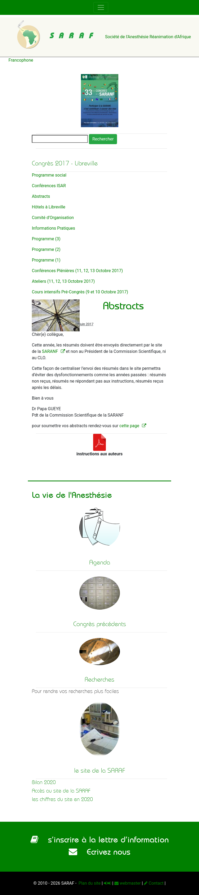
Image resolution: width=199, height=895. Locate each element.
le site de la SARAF (99, 770)
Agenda (99, 562)
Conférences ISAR (49, 185)
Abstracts (41, 196)
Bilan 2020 (44, 782)
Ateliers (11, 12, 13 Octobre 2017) (63, 281)
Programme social (49, 175)
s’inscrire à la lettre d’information (100, 839)
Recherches (99, 679)
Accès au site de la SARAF (61, 791)
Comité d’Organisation (53, 217)
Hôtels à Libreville (48, 206)
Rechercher (103, 139)
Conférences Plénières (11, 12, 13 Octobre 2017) (77, 270)
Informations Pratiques (53, 228)
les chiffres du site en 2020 (62, 799)
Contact (153, 883)
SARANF (50, 351)
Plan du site (89, 883)
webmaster (127, 883)
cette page (129, 425)
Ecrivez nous (99, 852)
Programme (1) (46, 260)
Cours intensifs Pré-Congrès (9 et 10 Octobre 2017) (80, 291)
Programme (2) (46, 249)
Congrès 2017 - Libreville (65, 163)
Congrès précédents (99, 623)
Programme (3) (46, 238)
